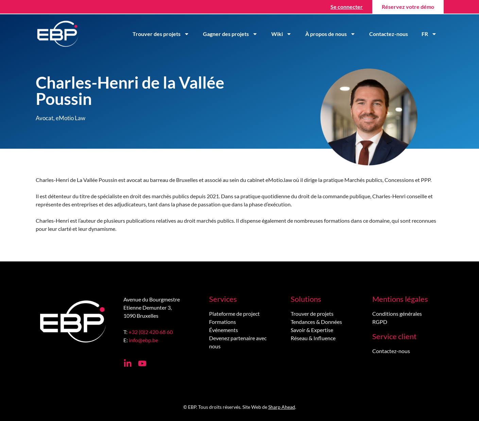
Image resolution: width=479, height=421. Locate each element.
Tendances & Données (316, 321)
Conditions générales (397, 313)
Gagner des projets (230, 34)
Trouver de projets (312, 313)
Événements (223, 330)
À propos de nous (330, 34)
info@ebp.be (143, 340)
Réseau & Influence (313, 338)
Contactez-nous (388, 34)
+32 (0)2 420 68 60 (151, 332)
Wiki (281, 34)
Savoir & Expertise (312, 330)
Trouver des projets (161, 34)
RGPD (379, 321)
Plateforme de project (234, 313)
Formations (222, 321)
